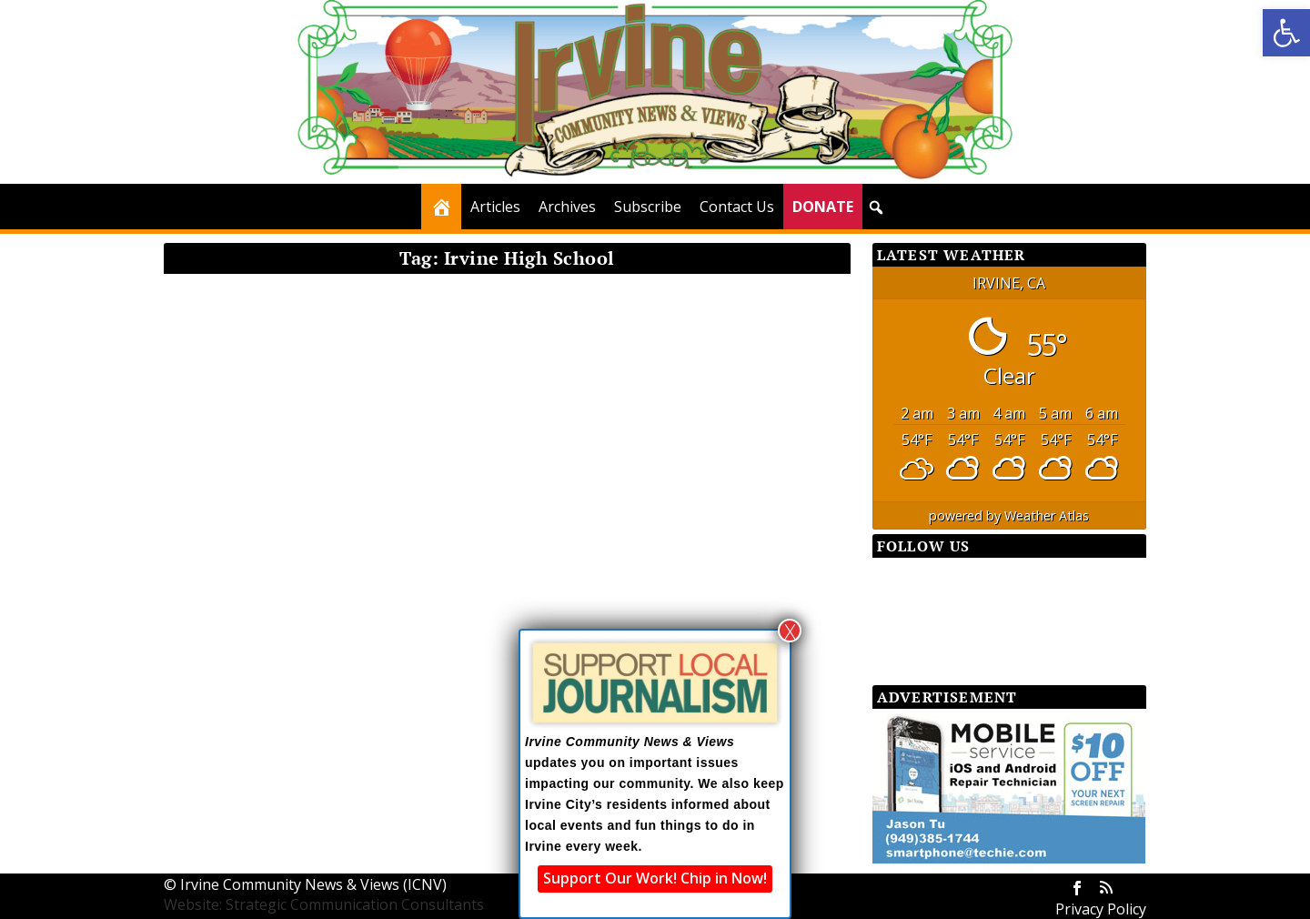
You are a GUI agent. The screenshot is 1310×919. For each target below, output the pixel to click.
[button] (1286, 32)
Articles (495, 207)
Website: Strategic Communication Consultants (324, 904)
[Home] (441, 206)
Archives (567, 207)
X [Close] (790, 630)
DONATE (822, 207)
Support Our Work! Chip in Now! (655, 878)
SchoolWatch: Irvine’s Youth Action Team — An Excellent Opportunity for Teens (321, 530)
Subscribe (647, 207)
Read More (233, 679)
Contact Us (737, 207)
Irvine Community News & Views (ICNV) (313, 884)
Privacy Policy (1100, 909)
